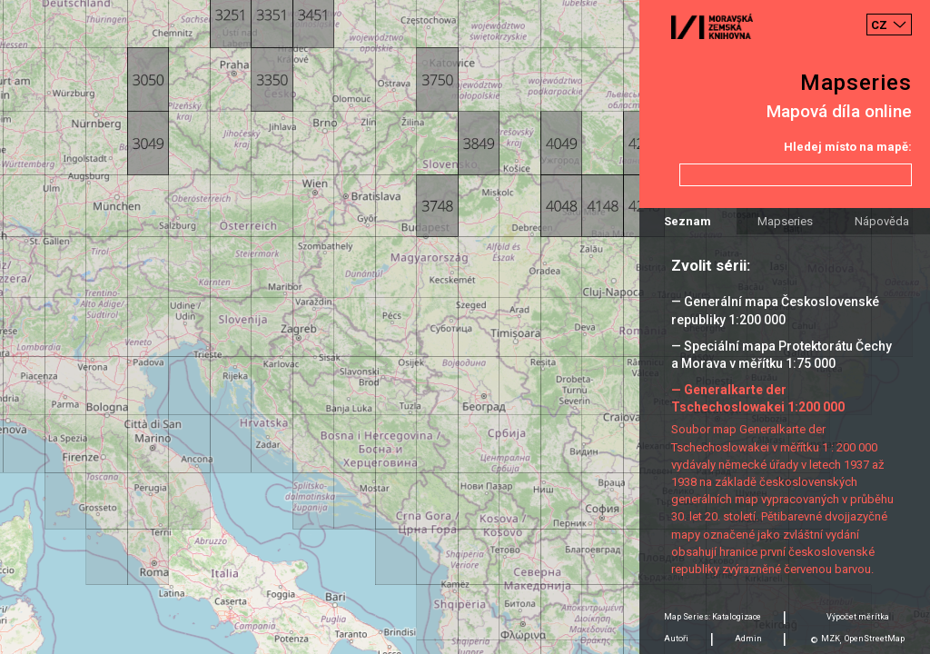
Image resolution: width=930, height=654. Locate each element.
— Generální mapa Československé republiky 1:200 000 (775, 310)
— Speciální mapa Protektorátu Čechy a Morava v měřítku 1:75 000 (781, 355)
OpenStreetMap (875, 638)
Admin (748, 638)
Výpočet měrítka (857, 616)
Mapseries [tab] (785, 221)
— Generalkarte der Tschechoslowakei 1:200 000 (758, 398)
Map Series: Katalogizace (712, 616)
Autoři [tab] (676, 638)
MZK (830, 638)
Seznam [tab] (687, 221)
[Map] (465, 327)
